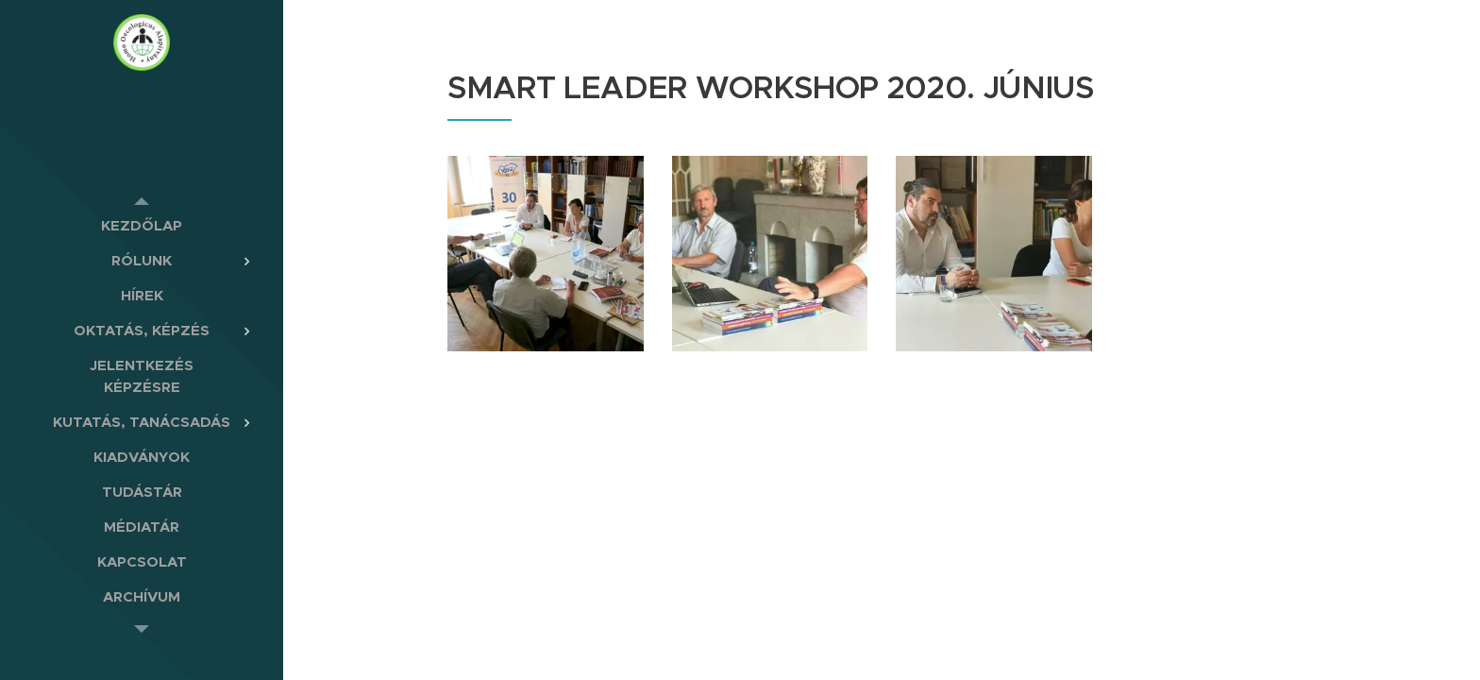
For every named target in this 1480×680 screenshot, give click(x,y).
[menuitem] (142, 225)
